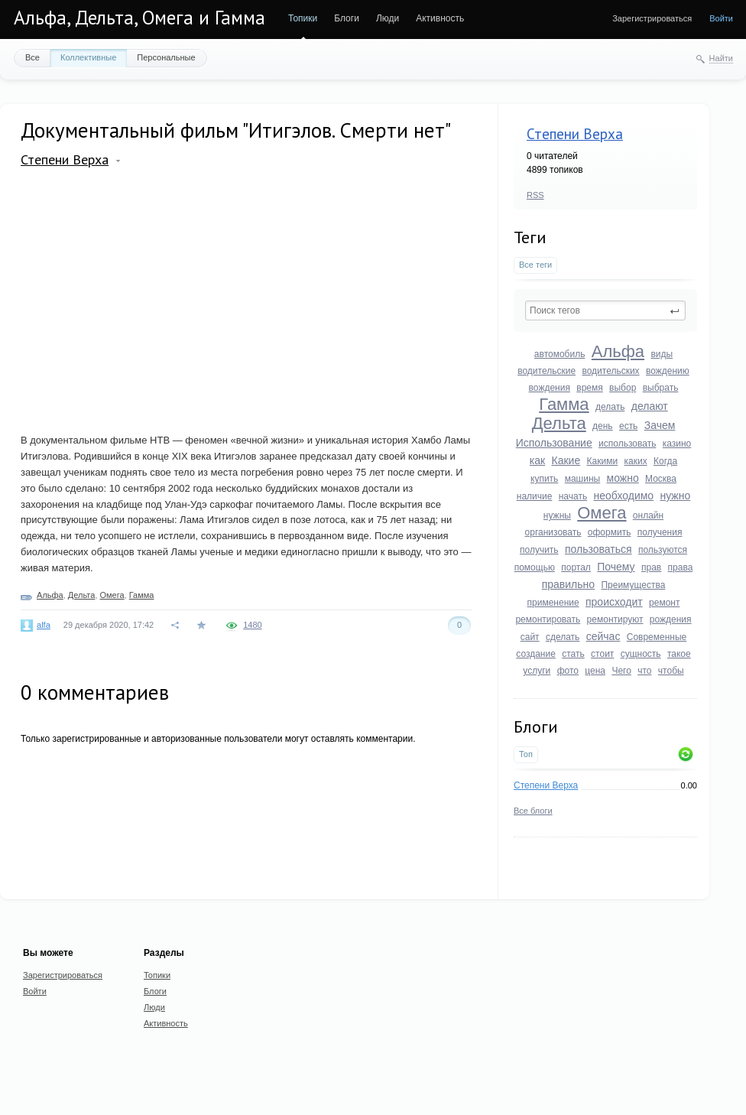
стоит (602, 654)
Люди (387, 18)
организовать (553, 532)
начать (573, 496)
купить (544, 478)
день (602, 426)
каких (635, 461)
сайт (530, 637)
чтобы (671, 670)
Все (32, 57)
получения (660, 532)
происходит (614, 602)
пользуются (662, 549)
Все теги (535, 264)
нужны (557, 515)
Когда (665, 461)
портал (576, 567)
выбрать (661, 387)
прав (651, 567)
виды (661, 354)
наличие (535, 496)
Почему (615, 567)
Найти (721, 58)
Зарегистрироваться (652, 18)
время (589, 387)
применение (553, 602)
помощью (534, 567)
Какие (566, 460)
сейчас (603, 636)
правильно (568, 584)
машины (583, 478)
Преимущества (633, 585)
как (537, 460)
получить (539, 549)
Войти (721, 18)
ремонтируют (615, 619)
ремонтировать (547, 619)
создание (536, 654)
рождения (671, 619)
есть (628, 426)
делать (609, 406)
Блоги (346, 18)
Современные (657, 637)
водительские (546, 371)
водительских (610, 371)
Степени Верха (575, 134)
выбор (622, 387)
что (644, 670)
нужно (675, 495)
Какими (602, 461)
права (680, 567)
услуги (536, 670)
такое (679, 654)
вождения (549, 387)
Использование (554, 443)
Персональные (166, 57)
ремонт (664, 602)
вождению (667, 371)
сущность (641, 654)
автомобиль (559, 354)
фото (568, 670)
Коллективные (88, 57)
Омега (601, 512)
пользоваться (598, 549)
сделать (562, 637)
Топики (302, 18)
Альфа (618, 351)
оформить (609, 532)
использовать (627, 443)
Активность (440, 18)
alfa (43, 624)
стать (573, 654)
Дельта (559, 423)
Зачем (660, 425)
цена (595, 670)
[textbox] (605, 310)
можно (623, 478)
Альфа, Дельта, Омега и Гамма (139, 17)
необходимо (624, 495)
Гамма (564, 404)
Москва (660, 478)
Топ (526, 754)
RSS (535, 195)
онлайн (648, 515)
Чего (621, 670)
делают (649, 406)
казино (677, 443)
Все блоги (533, 810)
